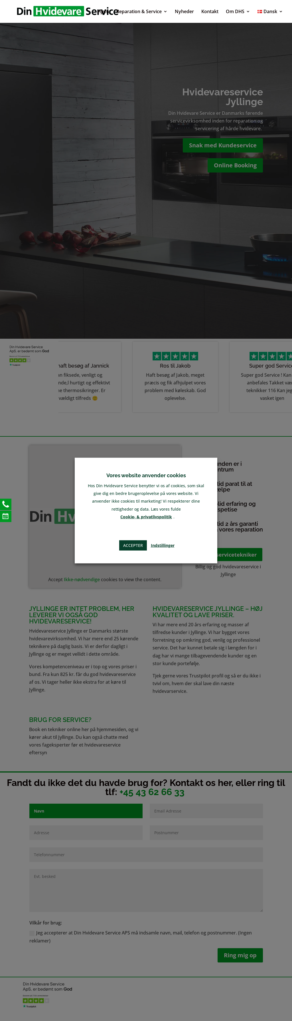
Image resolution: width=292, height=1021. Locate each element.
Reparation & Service (139, 12)
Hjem (103, 12)
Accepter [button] (133, 545)
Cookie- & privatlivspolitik (146, 516)
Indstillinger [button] (163, 545)
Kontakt (209, 12)
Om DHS (235, 12)
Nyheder (184, 12)
